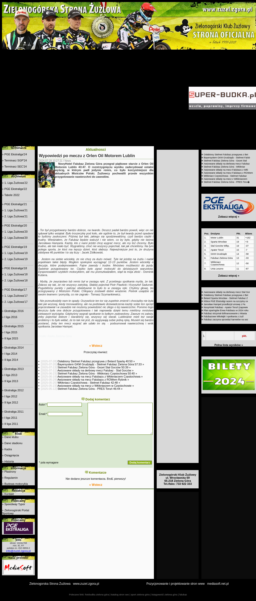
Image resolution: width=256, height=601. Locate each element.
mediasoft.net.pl (218, 583)
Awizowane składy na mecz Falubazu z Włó (226, 170)
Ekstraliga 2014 (14, 347)
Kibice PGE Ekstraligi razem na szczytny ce (226, 301)
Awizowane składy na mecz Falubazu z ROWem (228, 173)
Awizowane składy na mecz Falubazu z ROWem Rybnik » (93, 379)
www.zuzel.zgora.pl (86, 583)
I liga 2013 (10, 375)
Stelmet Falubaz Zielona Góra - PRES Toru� (227, 182)
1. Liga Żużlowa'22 (15, 182)
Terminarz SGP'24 (15, 160)
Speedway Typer (14, 504)
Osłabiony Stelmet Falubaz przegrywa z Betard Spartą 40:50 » (96, 361)
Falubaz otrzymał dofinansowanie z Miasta (225, 313)
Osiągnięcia (11, 455)
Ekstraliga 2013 (14, 368)
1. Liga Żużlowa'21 (15, 210)
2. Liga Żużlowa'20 (15, 237)
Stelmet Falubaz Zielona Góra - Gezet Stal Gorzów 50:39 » (94, 367)
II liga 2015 (11, 338)
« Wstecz (95, 346)
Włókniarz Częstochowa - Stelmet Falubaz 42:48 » (88, 382)
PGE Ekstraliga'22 (15, 188)
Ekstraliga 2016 (14, 310)
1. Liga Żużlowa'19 (15, 252)
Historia (9, 461)
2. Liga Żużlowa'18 (15, 280)
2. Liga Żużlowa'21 (15, 216)
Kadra (8, 449)
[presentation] (77, 448)
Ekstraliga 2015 (14, 326)
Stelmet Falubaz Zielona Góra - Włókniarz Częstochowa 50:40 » (97, 373)
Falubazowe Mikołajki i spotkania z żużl (224, 316)
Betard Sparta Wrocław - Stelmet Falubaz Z (226, 298)
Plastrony (10, 471)
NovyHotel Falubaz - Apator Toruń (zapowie (226, 307)
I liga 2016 (10, 317)
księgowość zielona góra (165, 594)
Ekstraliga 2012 (14, 390)
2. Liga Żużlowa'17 (15, 301)
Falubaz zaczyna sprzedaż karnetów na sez (226, 319)
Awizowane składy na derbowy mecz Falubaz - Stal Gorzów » (95, 370)
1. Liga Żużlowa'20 (15, 231)
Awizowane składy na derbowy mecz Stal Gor (227, 292)
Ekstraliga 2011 (14, 411)
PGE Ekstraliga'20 (15, 225)
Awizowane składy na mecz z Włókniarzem (225, 179)
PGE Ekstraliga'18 (15, 268)
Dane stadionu (13, 443)
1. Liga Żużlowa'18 (15, 274)
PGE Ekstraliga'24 (15, 154)
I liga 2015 (10, 332)
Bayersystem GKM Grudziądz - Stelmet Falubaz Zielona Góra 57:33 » (100, 364)
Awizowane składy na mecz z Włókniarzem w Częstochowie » (95, 385)
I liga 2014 (10, 353)
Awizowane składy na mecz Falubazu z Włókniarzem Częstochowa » (100, 376)
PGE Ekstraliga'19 (15, 246)
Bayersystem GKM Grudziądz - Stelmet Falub (227, 157)
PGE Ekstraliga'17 (15, 289)
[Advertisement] (47, 98)
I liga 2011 (10, 417)
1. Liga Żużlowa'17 (15, 295)
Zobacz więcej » (228, 216)
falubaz (183, 594)
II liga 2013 (11, 381)
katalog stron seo (120, 594)
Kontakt (9, 493)
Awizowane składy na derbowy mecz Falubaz (227, 163)
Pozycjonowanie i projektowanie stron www (176, 583)
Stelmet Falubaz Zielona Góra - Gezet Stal (225, 160)
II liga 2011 (11, 423)
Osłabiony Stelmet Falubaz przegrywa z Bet (226, 154)
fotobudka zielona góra (97, 594)
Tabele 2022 (12, 195)
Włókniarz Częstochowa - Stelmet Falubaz (225, 176)
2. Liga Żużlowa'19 (15, 259)
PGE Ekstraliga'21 (15, 204)
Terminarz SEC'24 (15, 166)
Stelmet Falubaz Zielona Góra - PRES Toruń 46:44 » (89, 388)
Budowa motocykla (16, 483)
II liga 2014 (11, 359)
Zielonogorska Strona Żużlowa (50, 583)
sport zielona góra (140, 594)
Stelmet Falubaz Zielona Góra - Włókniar (224, 167)
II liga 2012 (11, 402)
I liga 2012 (10, 396)
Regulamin (11, 477)
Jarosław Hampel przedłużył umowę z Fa (224, 304)
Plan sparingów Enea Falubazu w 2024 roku (226, 310)
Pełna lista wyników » (228, 345)
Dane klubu (11, 437)
